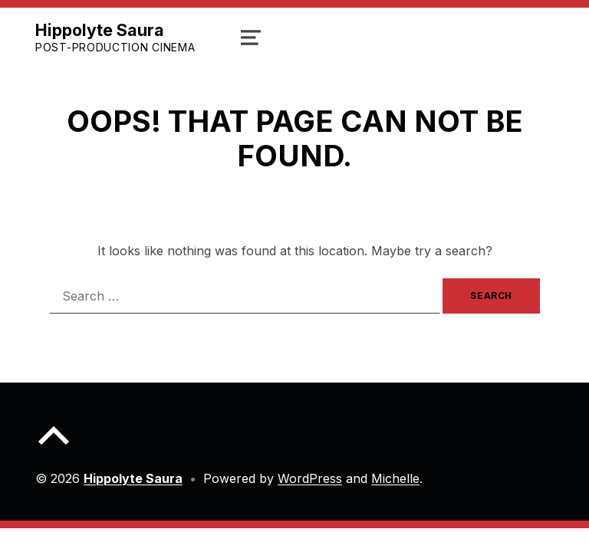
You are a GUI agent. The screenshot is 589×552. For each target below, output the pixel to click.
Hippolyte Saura (99, 30)
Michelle (395, 478)
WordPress (310, 478)
